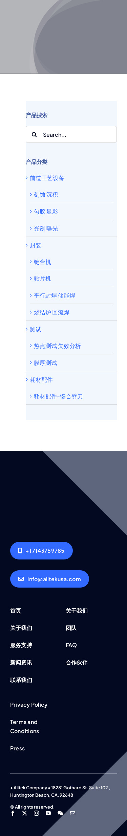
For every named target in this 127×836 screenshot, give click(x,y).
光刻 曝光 (46, 228)
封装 (35, 245)
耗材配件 (41, 379)
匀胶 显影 (46, 211)
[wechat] (60, 813)
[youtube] (48, 813)
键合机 (42, 261)
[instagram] (36, 813)
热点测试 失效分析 (57, 345)
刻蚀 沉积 (46, 194)
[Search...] (71, 134)
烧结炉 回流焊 (51, 312)
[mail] (72, 813)
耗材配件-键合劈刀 (58, 396)
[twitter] (24, 813)
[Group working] (63, 474)
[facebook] (12, 813)
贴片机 (42, 278)
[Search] (34, 134)
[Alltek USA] (41, 550)
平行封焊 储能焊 (54, 295)
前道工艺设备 (47, 177)
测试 (35, 329)
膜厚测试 (45, 362)
